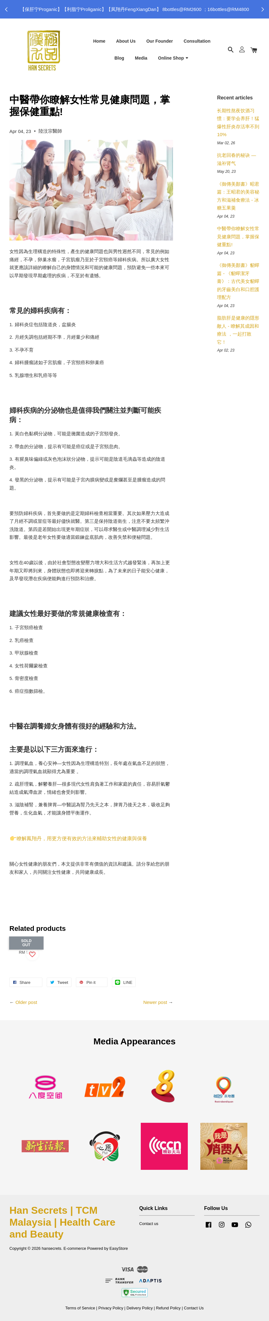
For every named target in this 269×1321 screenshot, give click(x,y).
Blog (119, 58)
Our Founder (159, 41)
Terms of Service (80, 1308)
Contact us (148, 1223)
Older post (26, 1002)
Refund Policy (168, 1308)
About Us (125, 41)
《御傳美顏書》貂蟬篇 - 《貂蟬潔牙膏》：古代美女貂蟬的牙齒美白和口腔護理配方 (238, 281)
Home (99, 41)
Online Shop (173, 58)
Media (141, 58)
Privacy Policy (110, 1308)
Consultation (197, 41)
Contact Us (194, 1308)
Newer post (155, 1002)
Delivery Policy (139, 1308)
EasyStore (118, 1248)
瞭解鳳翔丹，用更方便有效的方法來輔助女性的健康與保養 (78, 838)
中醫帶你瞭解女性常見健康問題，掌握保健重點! (238, 236)
